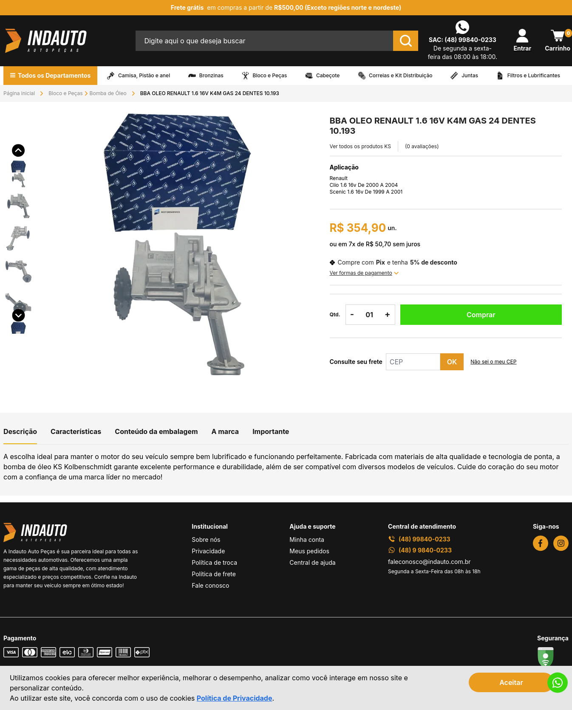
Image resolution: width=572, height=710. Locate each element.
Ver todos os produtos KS (360, 146)
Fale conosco (210, 585)
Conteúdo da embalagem (156, 431)
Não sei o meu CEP (493, 361)
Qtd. (335, 314)
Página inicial (19, 93)
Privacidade (208, 551)
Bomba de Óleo (108, 93)
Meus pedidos (309, 551)
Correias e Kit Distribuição (401, 76)
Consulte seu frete (356, 361)
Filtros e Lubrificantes (533, 76)
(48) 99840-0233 (470, 39)
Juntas (470, 76)
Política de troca (214, 562)
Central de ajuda (312, 562)
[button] (18, 161)
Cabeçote (328, 76)
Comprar (481, 314)
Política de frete (214, 574)
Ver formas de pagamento (364, 273)
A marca (225, 431)
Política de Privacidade (234, 698)
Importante (270, 431)
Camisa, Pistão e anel (144, 76)
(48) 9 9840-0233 (420, 550)
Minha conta (306, 539)
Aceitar (511, 682)
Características (76, 431)
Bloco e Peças (270, 76)
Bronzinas (211, 76)
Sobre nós (206, 539)
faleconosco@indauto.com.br (429, 561)
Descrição (20, 431)
